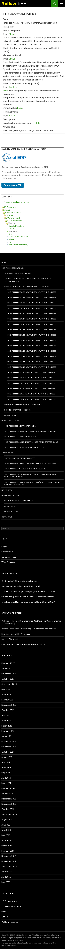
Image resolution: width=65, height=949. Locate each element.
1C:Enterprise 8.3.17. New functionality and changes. (31, 329)
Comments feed (8, 557)
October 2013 (7, 809)
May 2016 (5, 689)
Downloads (10, 415)
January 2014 (7, 793)
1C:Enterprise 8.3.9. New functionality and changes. (31, 372)
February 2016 (8, 699)
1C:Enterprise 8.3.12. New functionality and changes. (31, 356)
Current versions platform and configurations (26, 287)
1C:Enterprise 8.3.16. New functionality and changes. (31, 335)
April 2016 (6, 694)
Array (12, 115)
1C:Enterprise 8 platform (12, 268)
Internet (10, 215)
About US (13, 639)
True (5, 90)
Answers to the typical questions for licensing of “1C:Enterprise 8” (27, 280)
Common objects (13, 212)
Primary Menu (61, 3)
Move (11, 239)
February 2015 (8, 731)
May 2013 (5, 835)
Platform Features (9, 922)
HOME (4, 263)
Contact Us (6, 517)
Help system (6, 490)
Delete (12, 228)
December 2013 (8, 798)
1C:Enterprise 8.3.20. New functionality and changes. (31, 313)
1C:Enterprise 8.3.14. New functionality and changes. (31, 346)
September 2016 (9, 684)
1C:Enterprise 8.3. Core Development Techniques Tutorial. (31, 431)
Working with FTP (15, 218)
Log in (4, 546)
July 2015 (5, 715)
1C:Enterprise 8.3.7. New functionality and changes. (31, 383)
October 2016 (7, 679)
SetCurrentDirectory (18, 244)
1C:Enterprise (10, 207)
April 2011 (6, 877)
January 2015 (7, 736)
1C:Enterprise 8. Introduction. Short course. (25, 469)
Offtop (4, 916)
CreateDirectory (16, 226)
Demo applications (10, 495)
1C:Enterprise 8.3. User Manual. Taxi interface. (25, 447)
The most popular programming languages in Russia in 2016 (28, 591)
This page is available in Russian (15, 202)
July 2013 (5, 824)
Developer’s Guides (10, 420)
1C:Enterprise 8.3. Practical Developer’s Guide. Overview (30, 463)
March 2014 (6, 783)
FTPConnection (14, 220)
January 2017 (7, 668)
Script (7, 210)
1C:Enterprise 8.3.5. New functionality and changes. (31, 394)
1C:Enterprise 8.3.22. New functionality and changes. (31, 303)
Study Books (7, 453)
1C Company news (9, 901)
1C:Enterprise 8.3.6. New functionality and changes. (31, 388)
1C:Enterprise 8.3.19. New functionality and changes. (31, 319)
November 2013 (8, 804)
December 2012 (8, 856)
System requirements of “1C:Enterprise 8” (23, 404)
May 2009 (5, 882)
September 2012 (9, 866)
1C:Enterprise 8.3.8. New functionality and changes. (31, 378)
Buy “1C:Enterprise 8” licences (17, 410)
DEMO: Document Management (18, 501)
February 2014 (8, 788)
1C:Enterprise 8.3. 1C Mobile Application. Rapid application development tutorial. (30, 475)
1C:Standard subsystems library (19, 273)
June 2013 (6, 830)
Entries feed (7, 551)
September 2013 (9, 814)
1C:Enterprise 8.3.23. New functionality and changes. (31, 297)
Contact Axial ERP (13, 185)
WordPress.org (8, 562)
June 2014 (6, 767)
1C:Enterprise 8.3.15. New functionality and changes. (31, 340)
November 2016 (8, 673)
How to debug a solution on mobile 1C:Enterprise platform (27, 596)
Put (10, 242)
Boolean (13, 87)
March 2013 (6, 845)
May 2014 (5, 772)
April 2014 (6, 778)
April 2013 (6, 840)
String (12, 34)
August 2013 (7, 819)
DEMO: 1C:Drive (11, 511)
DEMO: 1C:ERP (10, 506)
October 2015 (7, 710)
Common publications (11, 906)
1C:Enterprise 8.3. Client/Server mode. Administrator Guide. (31, 442)
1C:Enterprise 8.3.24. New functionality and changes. (31, 292)
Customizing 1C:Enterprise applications (19, 581)
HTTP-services (23, 634)
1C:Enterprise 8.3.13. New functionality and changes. (31, 351)
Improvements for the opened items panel (20, 586)
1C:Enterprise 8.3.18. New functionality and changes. (31, 324)
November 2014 (8, 746)
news (3, 911)
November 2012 (8, 861)
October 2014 (7, 752)
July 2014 (5, 762)
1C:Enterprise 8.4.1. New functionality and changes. (31, 399)
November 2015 (8, 705)
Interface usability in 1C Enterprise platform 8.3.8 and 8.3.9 (28, 602)
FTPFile (36, 122)
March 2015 (6, 725)
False (19, 107)
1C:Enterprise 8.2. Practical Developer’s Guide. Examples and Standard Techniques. (31, 483)
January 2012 (7, 871)
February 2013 (8, 851)
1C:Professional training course (19, 458)
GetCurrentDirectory (18, 236)
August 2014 (7, 757)
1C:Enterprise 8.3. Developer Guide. (20, 426)
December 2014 (8, 741)
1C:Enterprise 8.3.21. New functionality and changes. (31, 308)
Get (11, 234)
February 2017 (8, 663)
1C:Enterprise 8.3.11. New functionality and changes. (31, 362)
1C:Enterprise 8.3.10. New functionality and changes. (31, 367)
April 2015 (6, 720)
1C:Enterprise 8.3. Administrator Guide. (22, 437)
